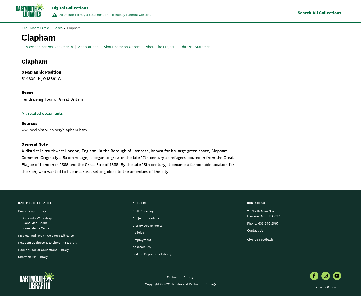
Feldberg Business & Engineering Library (47, 242)
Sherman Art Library (33, 257)
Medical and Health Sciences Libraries (46, 235)
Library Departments (147, 225)
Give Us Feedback (260, 239)
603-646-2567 (268, 223)
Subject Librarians (146, 218)
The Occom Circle (35, 28)
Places (57, 28)
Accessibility (142, 247)
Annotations (88, 46)
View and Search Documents (49, 46)
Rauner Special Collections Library (43, 250)
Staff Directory (143, 211)
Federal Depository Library (152, 254)
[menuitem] (314, 276)
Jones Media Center (36, 228)
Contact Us (255, 230)
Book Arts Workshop (37, 218)
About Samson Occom (122, 46)
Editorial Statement (196, 46)
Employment (142, 240)
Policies (138, 232)
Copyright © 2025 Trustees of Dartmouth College (180, 284)
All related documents (42, 113)
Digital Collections (70, 8)
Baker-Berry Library (32, 211)
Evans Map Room (34, 223)
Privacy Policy (325, 287)
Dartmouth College (180, 277)
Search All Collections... (321, 12)
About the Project (160, 46)
